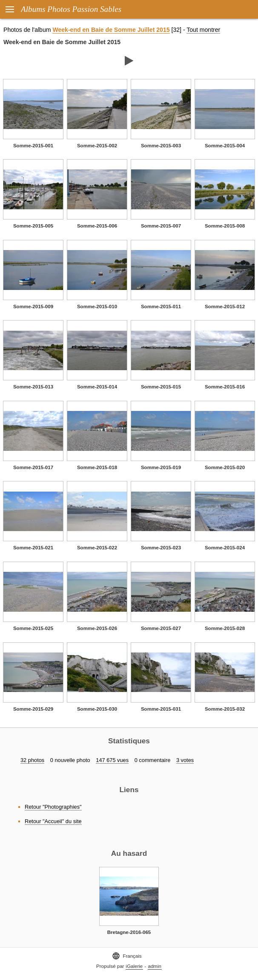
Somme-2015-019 (161, 467)
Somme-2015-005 (33, 225)
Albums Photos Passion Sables (71, 9)
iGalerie (134, 966)
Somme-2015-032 (225, 708)
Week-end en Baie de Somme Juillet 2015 (110, 29)
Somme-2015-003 (161, 145)
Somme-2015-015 (161, 386)
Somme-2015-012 (225, 306)
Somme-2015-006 (97, 225)
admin (154, 966)
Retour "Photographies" (53, 807)
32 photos (32, 760)
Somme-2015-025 (33, 628)
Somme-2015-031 (161, 708)
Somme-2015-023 (161, 547)
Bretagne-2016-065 (129, 932)
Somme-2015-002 (97, 145)
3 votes (185, 760)
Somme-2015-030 (97, 708)
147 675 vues (112, 760)
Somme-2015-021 (33, 547)
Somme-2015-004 (225, 145)
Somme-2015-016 (225, 386)
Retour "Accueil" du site (53, 821)
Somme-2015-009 (33, 306)
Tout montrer (203, 29)
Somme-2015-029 (33, 708)
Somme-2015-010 (97, 306)
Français (126, 956)
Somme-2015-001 (33, 145)
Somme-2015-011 (161, 306)
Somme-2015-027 (161, 628)
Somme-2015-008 (225, 225)
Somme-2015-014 (97, 386)
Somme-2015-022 (97, 547)
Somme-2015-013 (33, 386)
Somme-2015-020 (225, 467)
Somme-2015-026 (97, 628)
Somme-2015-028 (225, 628)
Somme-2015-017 (33, 467)
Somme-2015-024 (225, 547)
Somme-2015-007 (161, 225)
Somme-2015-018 (97, 467)
